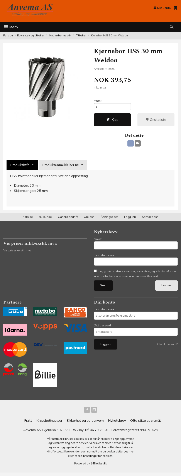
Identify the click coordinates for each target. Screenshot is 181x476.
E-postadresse (104, 312)
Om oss (89, 219)
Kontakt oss (150, 219)
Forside (8, 35)
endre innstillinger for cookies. (93, 459)
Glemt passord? (167, 347)
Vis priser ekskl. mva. (17, 253)
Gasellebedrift (68, 219)
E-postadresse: (104, 258)
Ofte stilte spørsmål (145, 423)
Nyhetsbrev (117, 423)
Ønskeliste (155, 121)
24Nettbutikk (99, 467)
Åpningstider (109, 219)
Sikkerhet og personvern (85, 423)
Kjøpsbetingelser (49, 423)
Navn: (98, 241)
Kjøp (112, 121)
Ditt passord (102, 328)
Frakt (28, 423)
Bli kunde (45, 219)
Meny (10, 27)
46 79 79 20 (99, 433)
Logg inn (130, 219)
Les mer (166, 288)
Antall (98, 101)
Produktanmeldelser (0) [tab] (60, 167)
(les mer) (152, 278)
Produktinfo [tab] (19, 167)
